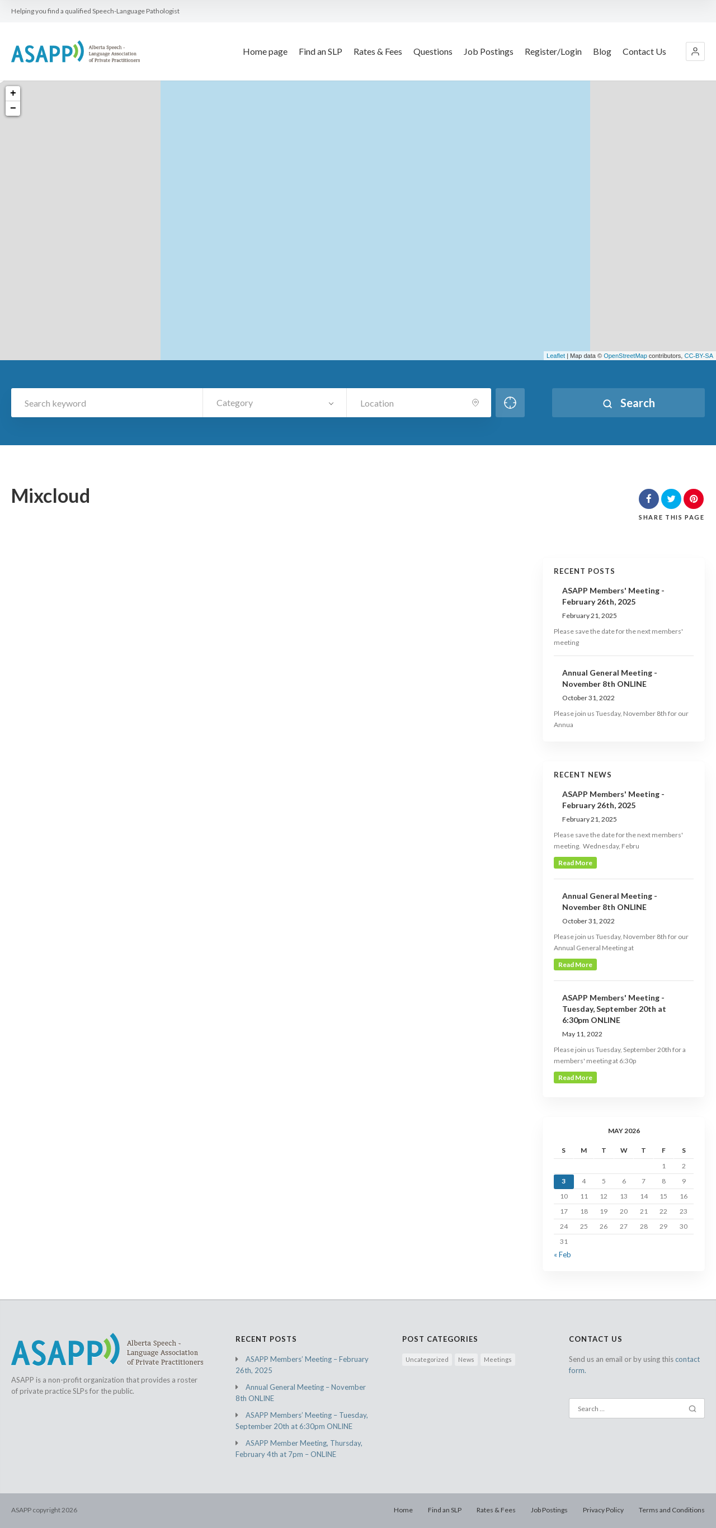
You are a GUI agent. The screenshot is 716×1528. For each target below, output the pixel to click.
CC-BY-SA (698, 355)
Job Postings (549, 1510)
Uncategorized (427, 1359)
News (466, 1359)
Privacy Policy (603, 1510)
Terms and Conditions (672, 1510)
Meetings (498, 1359)
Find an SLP (444, 1510)
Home (403, 1510)
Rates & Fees (496, 1510)
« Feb (562, 1254)
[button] (695, 51)
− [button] (13, 108)
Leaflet (556, 355)
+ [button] (13, 93)
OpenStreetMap (625, 355)
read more (575, 863)
